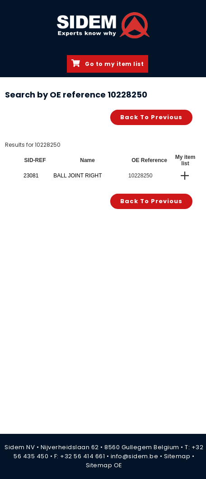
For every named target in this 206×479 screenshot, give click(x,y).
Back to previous (151, 117)
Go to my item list (107, 64)
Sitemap (177, 456)
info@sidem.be (135, 456)
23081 (30, 175)
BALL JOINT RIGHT (77, 175)
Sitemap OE (104, 465)
